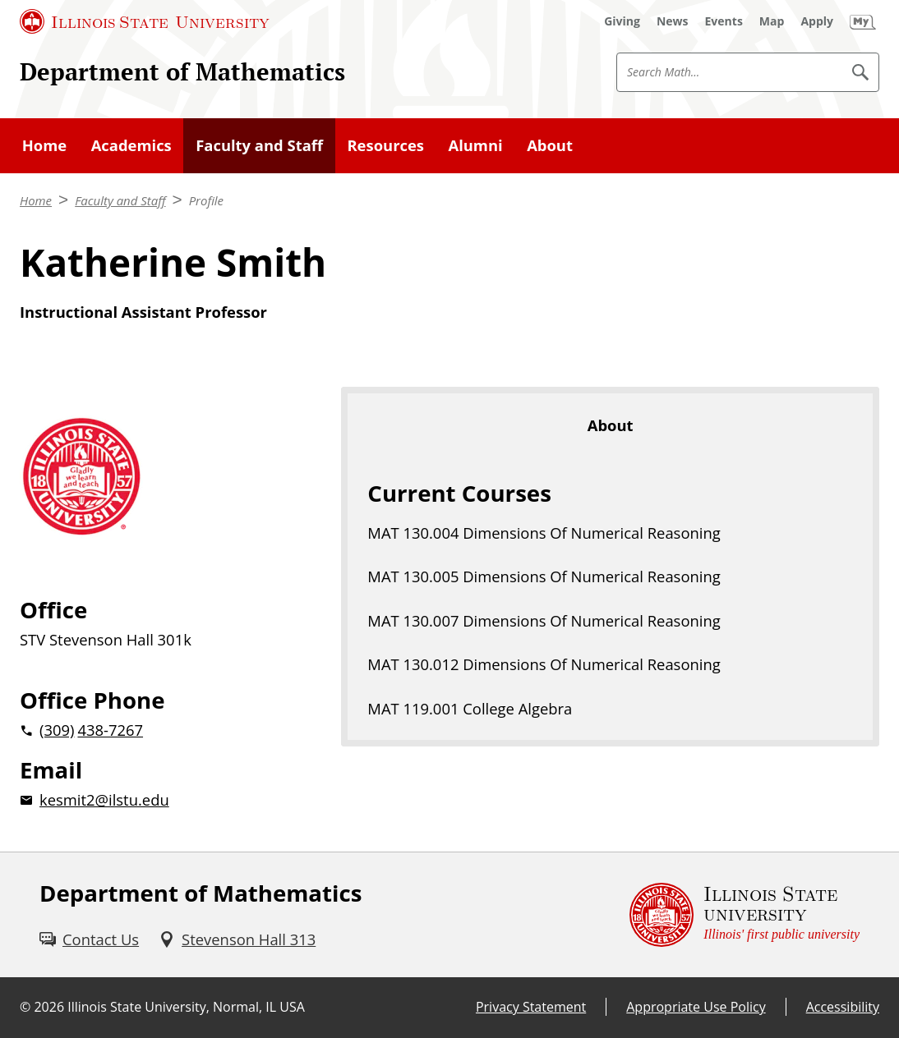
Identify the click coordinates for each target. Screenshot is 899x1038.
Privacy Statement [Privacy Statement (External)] (531, 1007)
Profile (206, 200)
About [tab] (611, 425)
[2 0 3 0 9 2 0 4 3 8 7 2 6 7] (154, 730)
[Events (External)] (724, 21)
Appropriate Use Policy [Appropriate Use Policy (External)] (695, 1007)
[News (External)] (672, 21)
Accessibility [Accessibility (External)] (842, 1007)
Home (44, 145)
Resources (385, 145)
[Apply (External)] (817, 21)
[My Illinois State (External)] (862, 21)
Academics (131, 145)
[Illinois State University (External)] (145, 21)
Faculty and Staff (259, 145)
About (550, 145)
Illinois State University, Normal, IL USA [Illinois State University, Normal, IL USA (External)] (186, 1007)
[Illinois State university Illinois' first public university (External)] (744, 915)
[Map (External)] (772, 21)
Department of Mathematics (182, 71)
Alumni (475, 145)
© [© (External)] (25, 1007)
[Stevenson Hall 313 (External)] (237, 939)
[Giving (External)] (622, 21)
